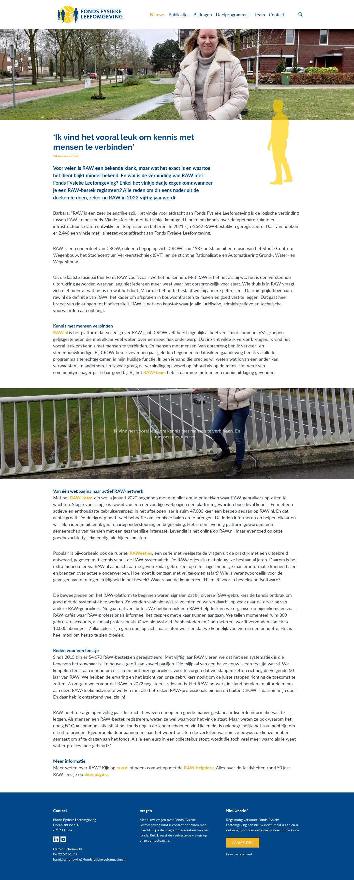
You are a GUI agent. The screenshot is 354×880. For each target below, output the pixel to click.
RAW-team (81, 497)
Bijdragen (202, 14)
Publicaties (179, 14)
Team (259, 14)
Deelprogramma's (233, 14)
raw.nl (122, 767)
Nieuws (157, 14)
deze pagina (96, 774)
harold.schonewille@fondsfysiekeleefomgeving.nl (89, 859)
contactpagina (158, 840)
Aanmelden (242, 842)
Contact (276, 14)
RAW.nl (60, 332)
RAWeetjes (141, 553)
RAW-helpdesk (199, 767)
